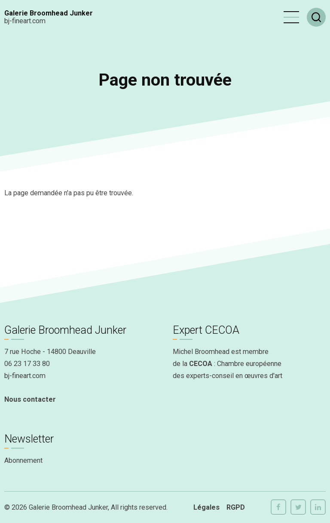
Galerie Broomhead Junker (48, 13)
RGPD (235, 507)
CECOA (200, 364)
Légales (206, 507)
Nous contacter (30, 399)
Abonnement (23, 460)
